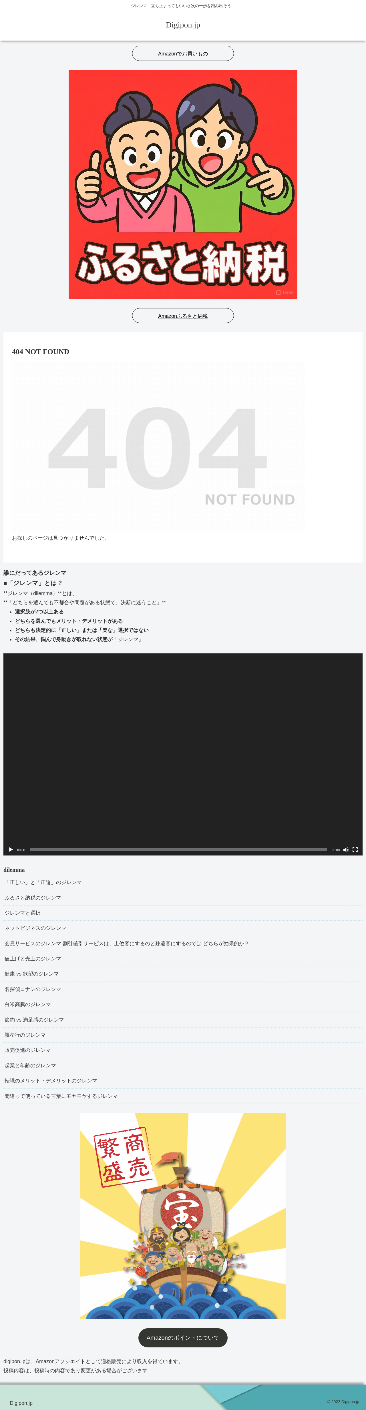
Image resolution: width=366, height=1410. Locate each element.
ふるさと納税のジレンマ (33, 898)
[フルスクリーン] (355, 850)
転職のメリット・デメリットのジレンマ (51, 1081)
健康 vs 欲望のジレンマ (32, 974)
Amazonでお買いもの (183, 54)
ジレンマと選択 (23, 913)
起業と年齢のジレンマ (30, 1065)
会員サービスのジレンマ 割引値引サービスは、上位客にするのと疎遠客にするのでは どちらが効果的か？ (127, 943)
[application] (183, 754)
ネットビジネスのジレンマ (35, 928)
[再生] (11, 850)
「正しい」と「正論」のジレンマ (43, 882)
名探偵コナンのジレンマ (33, 989)
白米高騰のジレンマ (28, 1004)
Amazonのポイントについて (183, 1338)
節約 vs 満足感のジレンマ (34, 1020)
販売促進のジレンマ (28, 1050)
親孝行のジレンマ (25, 1035)
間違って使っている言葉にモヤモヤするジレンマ (61, 1096)
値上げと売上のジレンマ (33, 959)
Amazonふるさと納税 (183, 316)
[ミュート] (346, 850)
